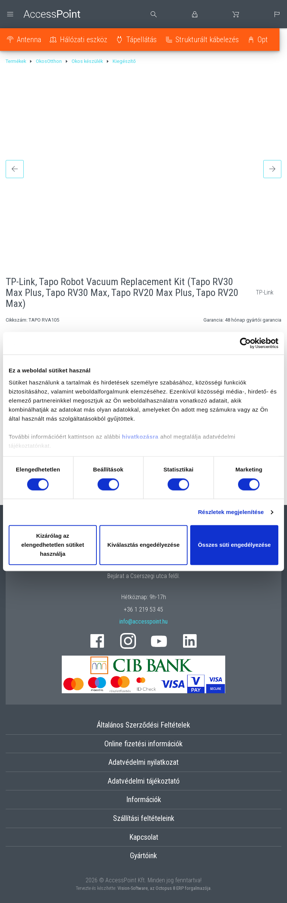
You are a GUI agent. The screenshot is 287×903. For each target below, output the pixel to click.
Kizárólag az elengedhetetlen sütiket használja (52, 545)
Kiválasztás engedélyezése (143, 545)
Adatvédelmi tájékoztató (144, 781)
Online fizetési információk (143, 743)
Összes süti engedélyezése (234, 545)
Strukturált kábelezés (207, 39)
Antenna (29, 39)
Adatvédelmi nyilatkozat (143, 762)
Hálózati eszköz (83, 39)
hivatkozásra (140, 436)
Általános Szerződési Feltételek (143, 724)
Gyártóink (143, 855)
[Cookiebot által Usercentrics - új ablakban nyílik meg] (245, 343)
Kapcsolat (143, 837)
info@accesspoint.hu (143, 621)
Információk (143, 799)
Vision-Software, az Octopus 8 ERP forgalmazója (164, 888)
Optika (267, 39)
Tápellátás (141, 39)
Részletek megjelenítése (231, 512)
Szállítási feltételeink (143, 818)
